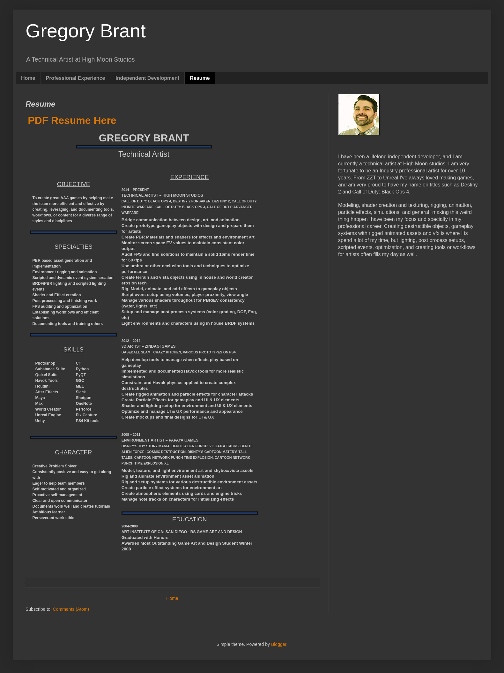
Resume (200, 78)
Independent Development (147, 78)
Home (28, 78)
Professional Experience (75, 78)
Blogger (278, 644)
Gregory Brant (86, 31)
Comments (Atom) (71, 609)
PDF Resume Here (72, 120)
